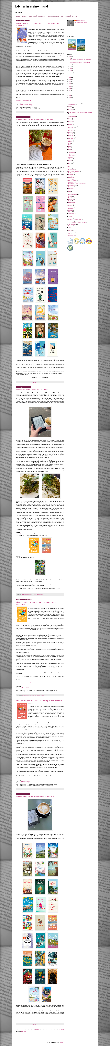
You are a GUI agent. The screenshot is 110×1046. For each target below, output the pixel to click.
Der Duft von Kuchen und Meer (26, 104)
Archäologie (70, 109)
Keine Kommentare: (40, 111)
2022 (70, 81)
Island (69, 147)
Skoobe (70, 214)
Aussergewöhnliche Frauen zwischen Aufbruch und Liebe (80, 112)
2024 (70, 77)
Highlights (70, 140)
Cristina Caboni (71, 122)
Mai (71, 66)
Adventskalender (71, 104)
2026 (70, 56)
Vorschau (70, 230)
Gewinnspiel (70, 135)
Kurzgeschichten (71, 169)
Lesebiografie (71, 172)
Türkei (69, 227)
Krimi (69, 163)
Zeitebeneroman (71, 235)
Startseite (18, 16)
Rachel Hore (70, 197)
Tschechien (70, 225)
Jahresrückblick (71, 152)
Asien (69, 110)
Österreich (70, 193)
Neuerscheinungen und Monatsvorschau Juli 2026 (35, 120)
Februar (71, 72)
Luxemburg (70, 179)
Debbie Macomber (72, 126)
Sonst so (70, 216)
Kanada (70, 160)
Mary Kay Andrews (72, 180)
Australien (70, 115)
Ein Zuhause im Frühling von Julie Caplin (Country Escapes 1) (39, 701)
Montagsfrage (71, 182)
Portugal (70, 196)
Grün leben (70, 138)
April (71, 68)
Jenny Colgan (71, 155)
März (71, 70)
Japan (69, 154)
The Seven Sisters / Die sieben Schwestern (77, 222)
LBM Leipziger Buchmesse (73, 171)
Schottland (70, 208)
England (70, 129)
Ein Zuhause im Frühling (25, 687)
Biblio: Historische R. (42, 16)
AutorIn (69, 118)
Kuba (69, 166)
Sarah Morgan (71, 207)
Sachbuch (70, 204)
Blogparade (70, 121)
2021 (70, 83)
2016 (70, 92)
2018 (70, 88)
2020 (70, 85)
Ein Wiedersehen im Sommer (23, 533)
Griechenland (71, 136)
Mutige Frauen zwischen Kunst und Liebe (76, 183)
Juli (70, 58)
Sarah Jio (70, 205)
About (62, 16)
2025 (70, 76)
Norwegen (70, 188)
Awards (69, 119)
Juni (71, 64)
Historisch (70, 141)
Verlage (70, 228)
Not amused (70, 190)
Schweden (70, 210)
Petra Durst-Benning (72, 194)
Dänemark (70, 124)
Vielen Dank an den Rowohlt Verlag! (23, 100)
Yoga (69, 233)
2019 (70, 86)
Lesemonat (70, 174)
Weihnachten (71, 232)
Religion (70, 200)
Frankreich (70, 132)
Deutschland (70, 127)
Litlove (69, 175)
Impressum (67, 16)
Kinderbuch (70, 161)
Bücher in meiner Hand (81, 20)
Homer (69, 143)
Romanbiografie (71, 202)
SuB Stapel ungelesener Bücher (74, 219)
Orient (69, 191)
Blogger (61, 1042)
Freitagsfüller (71, 133)
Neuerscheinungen (72, 185)
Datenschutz (74, 16)
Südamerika (70, 221)
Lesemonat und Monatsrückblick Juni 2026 (32, 390)
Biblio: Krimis (24, 16)
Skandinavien (71, 213)
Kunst (69, 168)
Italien (69, 151)
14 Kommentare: (40, 594)
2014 (70, 95)
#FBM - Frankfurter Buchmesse (74, 103)
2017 (70, 90)
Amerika (70, 107)
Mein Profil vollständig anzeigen (80, 22)
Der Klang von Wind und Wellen (26, 105)
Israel (69, 149)
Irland (69, 146)
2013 (70, 97)
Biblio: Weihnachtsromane (53, 16)
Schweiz (70, 211)
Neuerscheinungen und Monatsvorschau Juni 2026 (35, 797)
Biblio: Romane (32, 16)
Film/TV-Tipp (71, 130)
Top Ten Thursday (72, 224)
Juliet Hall (70, 158)
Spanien (70, 218)
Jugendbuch (70, 157)
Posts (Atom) (23, 1031)
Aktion (69, 106)
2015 (70, 94)
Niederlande (70, 186)
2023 (70, 79)
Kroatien (70, 165)
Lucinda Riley (71, 177)
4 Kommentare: (40, 382)
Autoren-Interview (72, 116)
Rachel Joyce (71, 199)
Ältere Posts (61, 1029)
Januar (71, 73)
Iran (69, 144)
